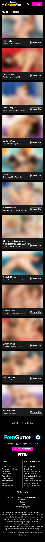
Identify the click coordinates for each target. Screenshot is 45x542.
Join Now (37, 4)
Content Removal (8, 478)
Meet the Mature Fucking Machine (15, 210)
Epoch (22, 502)
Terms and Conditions (9, 469)
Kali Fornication (8, 380)
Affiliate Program (7, 481)
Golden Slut (36, 42)
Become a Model (8, 485)
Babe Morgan (20, 241)
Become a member (22, 449)
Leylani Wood (9, 141)
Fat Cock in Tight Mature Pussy (14, 313)
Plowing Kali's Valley (10, 413)
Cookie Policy (6, 474)
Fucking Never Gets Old (11, 77)
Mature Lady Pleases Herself (13, 280)
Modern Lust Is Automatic (12, 44)
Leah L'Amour (23, 244)
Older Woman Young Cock (12, 346)
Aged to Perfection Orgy (11, 246)
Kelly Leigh (8, 41)
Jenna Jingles (9, 108)
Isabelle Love (9, 310)
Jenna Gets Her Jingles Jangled (14, 110)
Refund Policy (6, 476)
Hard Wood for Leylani (10, 144)
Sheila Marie (8, 74)
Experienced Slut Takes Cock (13, 177)
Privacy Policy (7, 471)
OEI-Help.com (33, 497)
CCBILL (22, 504)
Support (4, 483)
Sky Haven (8, 241)
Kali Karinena (9, 377)
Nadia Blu (7, 174)
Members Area (7, 466)
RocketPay (22, 500)
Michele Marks (9, 208)
